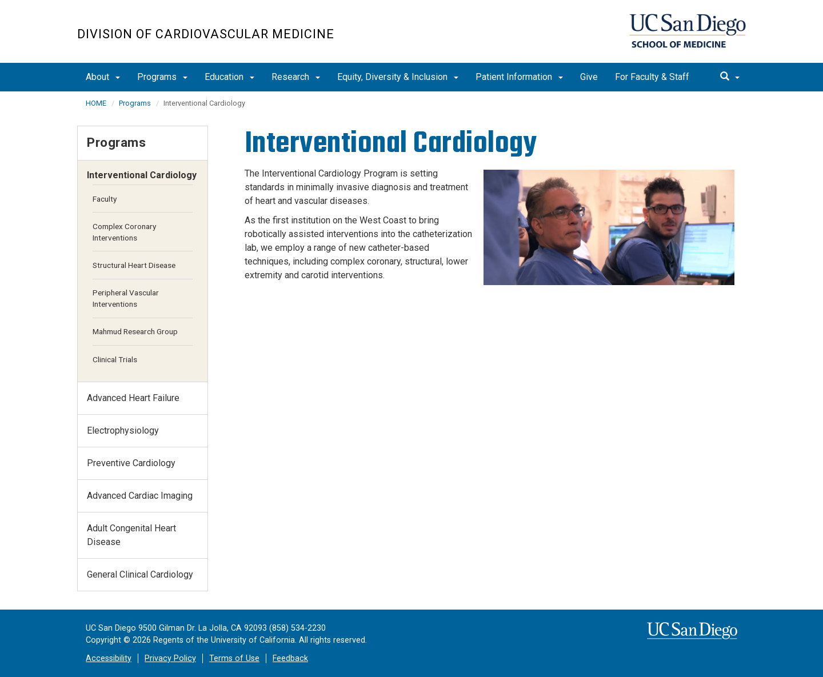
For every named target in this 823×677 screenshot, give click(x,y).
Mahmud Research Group (135, 331)
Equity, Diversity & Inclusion (397, 76)
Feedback (290, 658)
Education (229, 76)
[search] (730, 77)
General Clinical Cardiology (140, 574)
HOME (96, 103)
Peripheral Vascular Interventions (126, 298)
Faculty (105, 198)
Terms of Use (234, 658)
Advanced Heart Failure (133, 397)
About (103, 76)
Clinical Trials (115, 359)
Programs (162, 76)
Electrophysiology (123, 430)
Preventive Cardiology (131, 463)
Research (295, 76)
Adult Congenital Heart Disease (131, 535)
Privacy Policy (170, 658)
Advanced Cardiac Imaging (140, 495)
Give (589, 76)
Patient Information (519, 76)
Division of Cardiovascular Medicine (205, 34)
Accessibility (108, 658)
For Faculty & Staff (652, 76)
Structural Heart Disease (134, 265)
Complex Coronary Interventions (124, 232)
